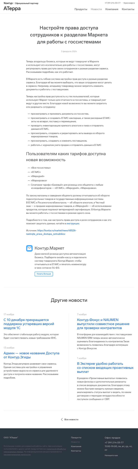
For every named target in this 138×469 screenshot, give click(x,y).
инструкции (73, 223)
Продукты (81, 9)
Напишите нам (111, 455)
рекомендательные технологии (17, 454)
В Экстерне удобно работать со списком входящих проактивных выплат (105, 368)
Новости (96, 9)
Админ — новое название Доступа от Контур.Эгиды (31, 355)
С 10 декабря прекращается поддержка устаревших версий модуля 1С (29, 324)
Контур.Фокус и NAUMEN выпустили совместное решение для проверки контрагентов (103, 324)
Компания (111, 9)
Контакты (128, 9)
